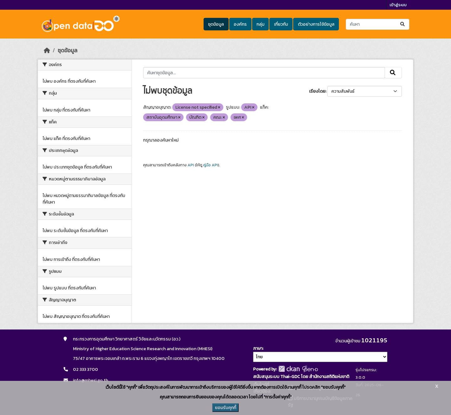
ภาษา (257, 348)
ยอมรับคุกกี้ (225, 407)
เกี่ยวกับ (281, 24)
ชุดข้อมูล (216, 24)
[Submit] (403, 24)
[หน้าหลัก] (47, 50)
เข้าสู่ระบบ (398, 5)
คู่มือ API (210, 165)
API (191, 165)
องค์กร (240, 24)
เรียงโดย (317, 91)
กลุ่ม (260, 24)
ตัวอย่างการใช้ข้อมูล (316, 24)
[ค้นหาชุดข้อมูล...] (377, 24)
